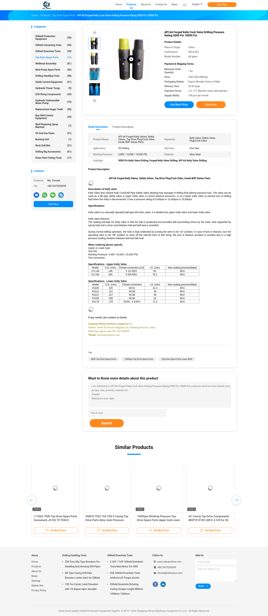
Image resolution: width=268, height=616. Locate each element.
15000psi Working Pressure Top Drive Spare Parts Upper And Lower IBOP (158, 520)
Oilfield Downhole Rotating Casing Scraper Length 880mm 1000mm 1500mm (126, 589)
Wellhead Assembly (53, 63)
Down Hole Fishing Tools (53, 158)
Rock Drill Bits (53, 145)
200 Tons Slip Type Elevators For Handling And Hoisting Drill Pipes (82, 564)
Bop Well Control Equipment (53, 117)
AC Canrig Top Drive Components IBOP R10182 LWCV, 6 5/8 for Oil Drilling (209, 520)
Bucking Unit (53, 139)
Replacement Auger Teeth (53, 109)
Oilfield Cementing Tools (53, 45)
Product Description (122, 127)
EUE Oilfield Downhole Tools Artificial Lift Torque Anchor (125, 575)
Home (34, 561)
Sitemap (35, 580)
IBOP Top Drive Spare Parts (103, 359)
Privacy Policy (38, 590)
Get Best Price (179, 104)
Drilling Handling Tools (53, 76)
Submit (106, 423)
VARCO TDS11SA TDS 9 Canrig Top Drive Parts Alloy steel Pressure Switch (106, 520)
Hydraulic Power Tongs (53, 88)
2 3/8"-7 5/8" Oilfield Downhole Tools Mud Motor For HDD (126, 564)
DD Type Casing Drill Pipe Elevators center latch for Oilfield (82, 575)
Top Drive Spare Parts (53, 57)
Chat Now (222, 4)
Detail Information (98, 127)
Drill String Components (53, 94)
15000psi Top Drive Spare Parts (138, 359)
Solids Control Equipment (53, 82)
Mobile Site (37, 585)
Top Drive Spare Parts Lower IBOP (176, 359)
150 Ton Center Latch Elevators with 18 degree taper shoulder (81, 586)
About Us (36, 571)
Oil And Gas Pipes (53, 133)
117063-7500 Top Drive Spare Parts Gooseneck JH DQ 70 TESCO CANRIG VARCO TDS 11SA (55, 520)
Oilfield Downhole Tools (53, 51)
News (34, 576)
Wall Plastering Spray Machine (53, 125)
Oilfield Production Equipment (53, 37)
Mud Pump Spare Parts (53, 69)
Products (36, 566)
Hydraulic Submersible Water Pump (53, 102)
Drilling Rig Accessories (53, 151)
